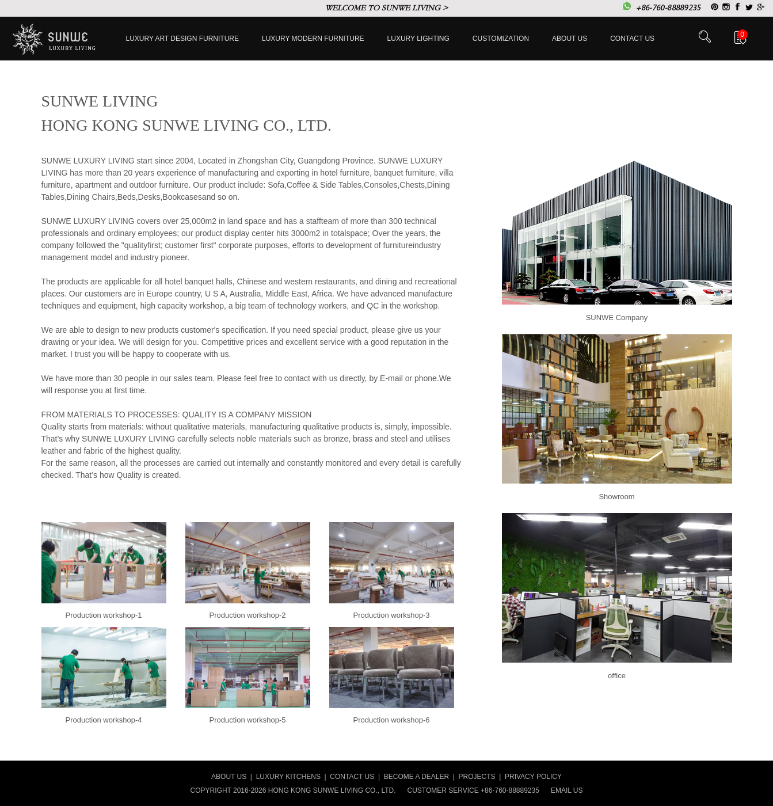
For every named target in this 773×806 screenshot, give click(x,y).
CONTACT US (352, 777)
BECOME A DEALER (416, 777)
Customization (501, 39)
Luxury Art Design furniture (182, 39)
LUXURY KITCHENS (288, 777)
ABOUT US (228, 777)
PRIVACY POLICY (533, 777)
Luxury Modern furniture (313, 39)
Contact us (632, 39)
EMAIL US (567, 790)
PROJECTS (477, 777)
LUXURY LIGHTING (418, 39)
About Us (569, 39)
